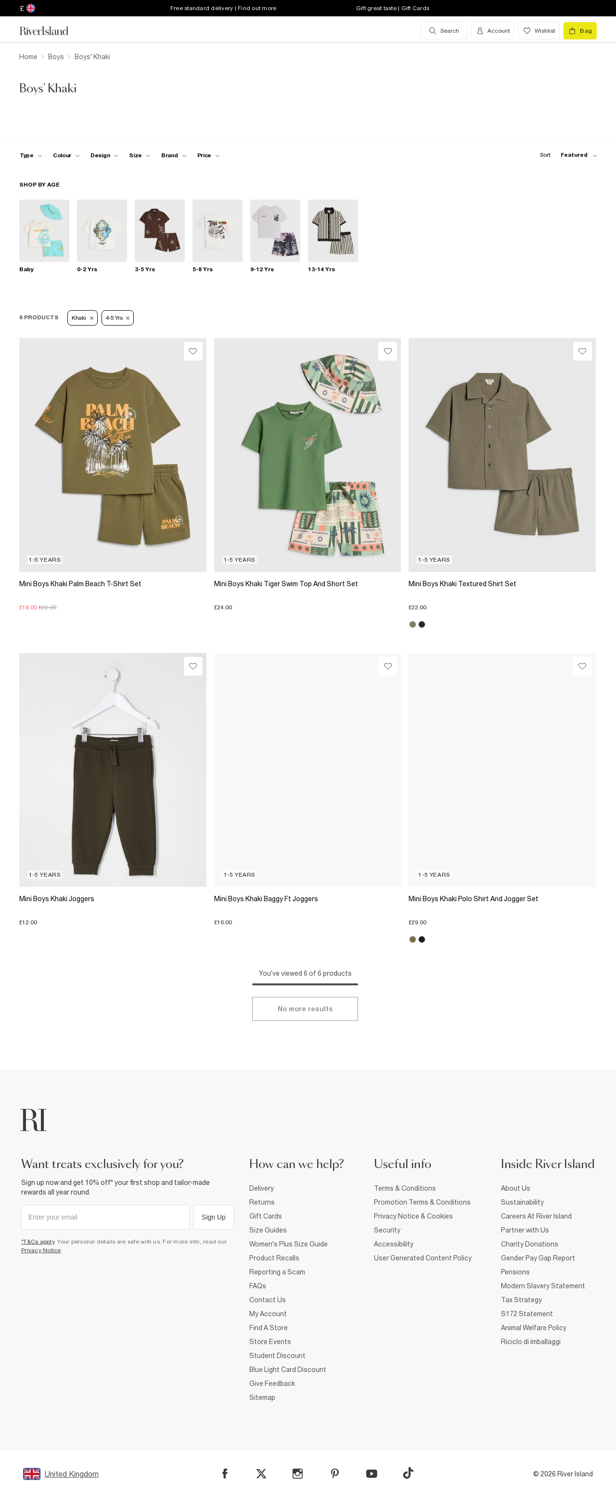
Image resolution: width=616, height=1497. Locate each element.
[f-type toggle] (31, 155)
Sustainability (522, 1202)
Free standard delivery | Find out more (223, 8)
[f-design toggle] (104, 155)
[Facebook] (224, 1473)
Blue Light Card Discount (287, 1369)
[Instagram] (297, 1473)
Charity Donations (529, 1244)
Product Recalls (274, 1258)
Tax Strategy (521, 1300)
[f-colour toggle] (66, 155)
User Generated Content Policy (423, 1258)
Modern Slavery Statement (543, 1286)
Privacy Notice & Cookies (413, 1216)
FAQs (257, 1286)
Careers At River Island (536, 1216)
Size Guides (268, 1230)
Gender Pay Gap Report (538, 1258)
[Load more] (305, 1009)
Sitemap (262, 1397)
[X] (261, 1474)
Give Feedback (272, 1383)
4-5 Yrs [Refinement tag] (118, 317)
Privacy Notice (41, 1250)
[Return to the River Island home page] (51, 30)
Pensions (515, 1272)
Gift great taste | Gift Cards (392, 8)
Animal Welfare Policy (533, 1328)
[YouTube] (371, 1473)
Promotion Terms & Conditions (422, 1202)
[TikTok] (408, 1473)
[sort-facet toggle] (566, 155)
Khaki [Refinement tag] (82, 317)
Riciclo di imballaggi (531, 1342)
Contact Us (267, 1300)
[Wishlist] (193, 351)
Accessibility (393, 1244)
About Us (515, 1188)
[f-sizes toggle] (140, 155)
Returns (262, 1202)
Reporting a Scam (277, 1272)
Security (387, 1230)
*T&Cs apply (37, 1241)
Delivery (261, 1188)
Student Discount (277, 1355)
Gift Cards (265, 1216)
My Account (268, 1314)
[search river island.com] (444, 30)
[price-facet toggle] (209, 155)
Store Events (270, 1342)
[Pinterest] (334, 1473)
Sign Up (214, 1217)
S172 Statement (527, 1314)
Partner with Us (525, 1230)
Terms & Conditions (405, 1188)
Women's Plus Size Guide (288, 1244)
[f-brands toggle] (174, 155)
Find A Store (268, 1328)
